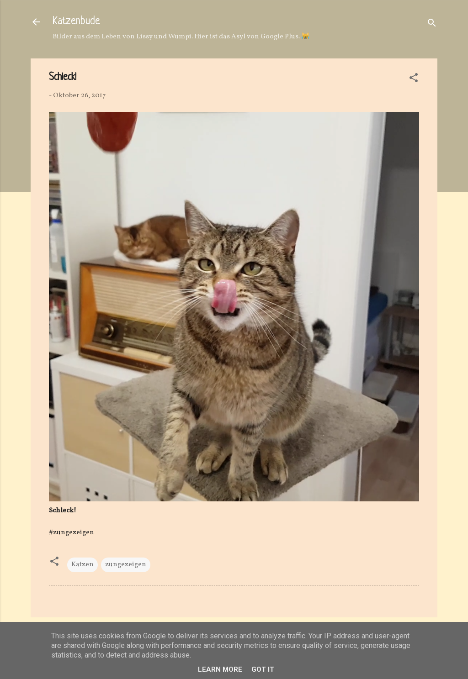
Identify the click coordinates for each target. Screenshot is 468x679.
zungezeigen (125, 564)
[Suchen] (431, 25)
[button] (413, 79)
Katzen (82, 564)
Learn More (220, 669)
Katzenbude (76, 21)
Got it (262, 669)
